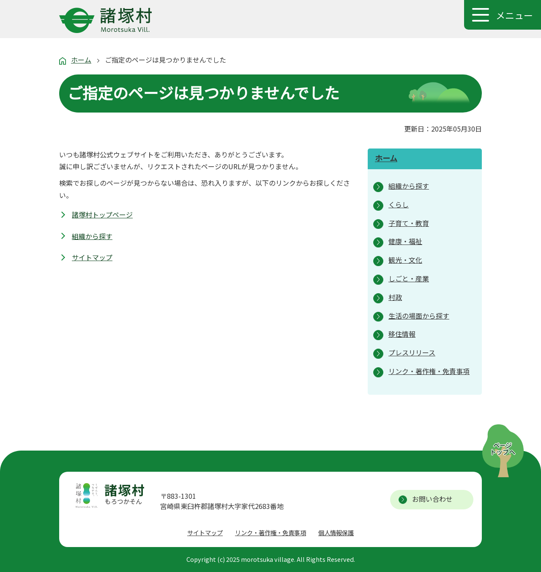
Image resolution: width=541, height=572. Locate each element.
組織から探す (92, 236)
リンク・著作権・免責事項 (270, 532)
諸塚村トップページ (102, 214)
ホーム (81, 60)
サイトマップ (92, 257)
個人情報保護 (336, 532)
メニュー (514, 15)
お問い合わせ (432, 499)
